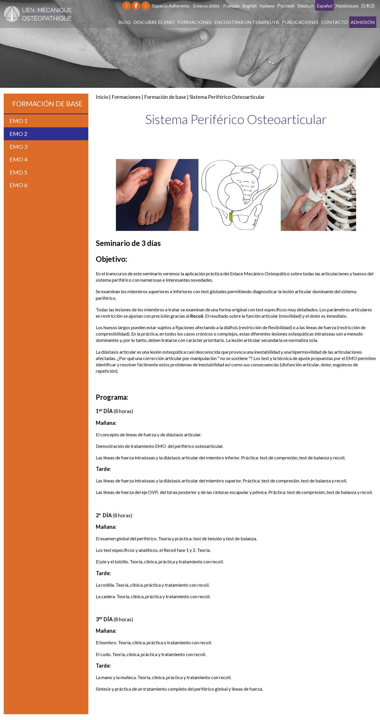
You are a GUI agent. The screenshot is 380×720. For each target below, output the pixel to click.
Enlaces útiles (206, 5)
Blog (124, 22)
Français (231, 5)
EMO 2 (18, 133)
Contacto (334, 22)
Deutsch (305, 5)
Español (324, 5)
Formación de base (165, 97)
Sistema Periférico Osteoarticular (227, 97)
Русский (285, 5)
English (249, 5)
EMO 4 (18, 159)
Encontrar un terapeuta (246, 22)
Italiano (266, 5)
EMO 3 (18, 146)
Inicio (102, 97)
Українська (346, 5)
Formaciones (194, 22)
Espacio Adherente (170, 5)
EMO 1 (18, 120)
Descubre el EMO (154, 22)
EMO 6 (18, 184)
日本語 (368, 5)
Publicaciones (300, 22)
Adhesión (363, 22)
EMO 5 (18, 172)
